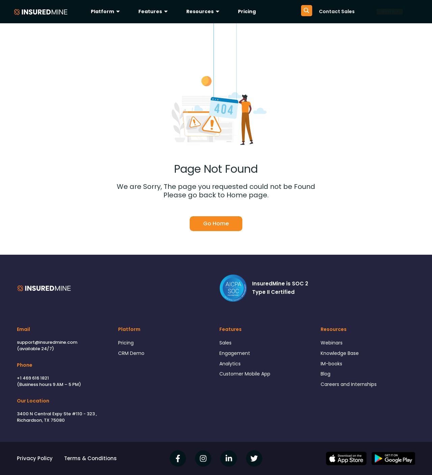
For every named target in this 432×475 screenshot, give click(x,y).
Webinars (332, 342)
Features (153, 11)
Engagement (235, 353)
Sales (226, 342)
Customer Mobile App (246, 376)
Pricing (247, 11)
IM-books (332, 364)
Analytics (230, 364)
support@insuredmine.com (47, 342)
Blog (326, 376)
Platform (106, 11)
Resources (203, 11)
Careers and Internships (351, 387)
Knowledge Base (341, 353)
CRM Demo (132, 353)
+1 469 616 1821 (33, 378)
